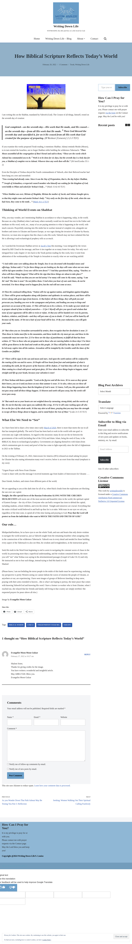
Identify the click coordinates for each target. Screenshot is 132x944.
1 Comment (63, 64)
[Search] (105, 38)
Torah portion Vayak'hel (49, 629)
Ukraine (67, 629)
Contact (94, 38)
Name (10, 722)
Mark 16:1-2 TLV (44, 203)
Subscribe (122, 87)
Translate (115, 413)
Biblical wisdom (16, 629)
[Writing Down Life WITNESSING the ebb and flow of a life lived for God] (66, 17)
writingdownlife (116, 492)
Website (64, 722)
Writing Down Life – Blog (58, 38)
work (104, 492)
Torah (72, 64)
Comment (12, 733)
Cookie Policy (46, 940)
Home (37, 38)
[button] (84, 38)
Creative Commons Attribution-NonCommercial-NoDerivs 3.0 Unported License (113, 498)
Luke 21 (30, 629)
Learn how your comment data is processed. (52, 791)
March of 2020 (50, 431)
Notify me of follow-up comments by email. (27, 769)
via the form (110, 113)
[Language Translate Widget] (114, 408)
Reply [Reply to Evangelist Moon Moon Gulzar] (87, 659)
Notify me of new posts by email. (23, 774)
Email (37, 722)
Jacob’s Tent (46, 247)
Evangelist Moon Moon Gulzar (24, 657)
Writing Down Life (82, 64)
